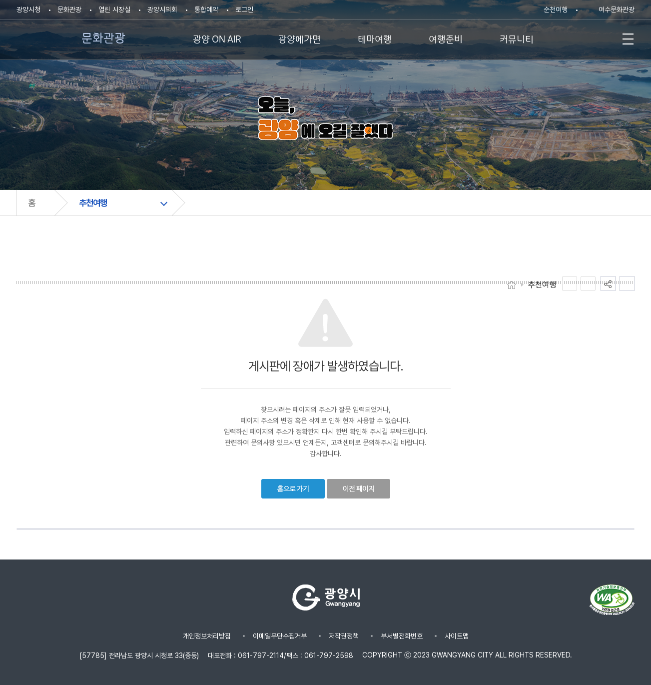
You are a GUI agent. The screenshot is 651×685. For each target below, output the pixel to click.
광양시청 (28, 10)
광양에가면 (299, 38)
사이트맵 (457, 636)
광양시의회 (162, 10)
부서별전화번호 (402, 636)
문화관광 (69, 10)
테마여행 (375, 38)
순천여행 (556, 10)
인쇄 (627, 283)
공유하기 (608, 283)
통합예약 (206, 10)
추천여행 (93, 203)
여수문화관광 (617, 10)
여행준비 (446, 38)
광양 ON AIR (217, 38)
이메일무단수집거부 (280, 636)
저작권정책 (344, 636)
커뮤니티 (517, 38)
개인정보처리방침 (207, 636)
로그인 (244, 10)
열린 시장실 (114, 10)
